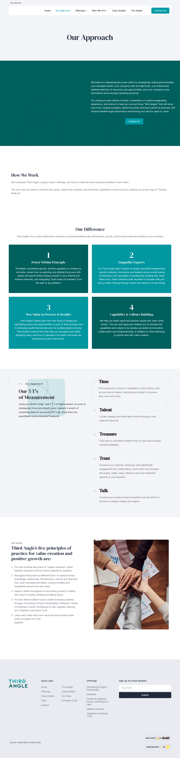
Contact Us (160, 10)
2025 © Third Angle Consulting (25, 742)
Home (48, 10)
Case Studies (119, 10)
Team (44, 700)
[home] (23, 11)
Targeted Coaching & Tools (97, 714)
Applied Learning (95, 709)
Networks (91, 694)
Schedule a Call (69, 700)
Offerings (80, 10)
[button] (81, 10)
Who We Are (98, 10)
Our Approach (63, 10)
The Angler (15, 3)
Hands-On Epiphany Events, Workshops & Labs (97, 702)
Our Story (66, 696)
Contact (45, 705)
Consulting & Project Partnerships (97, 688)
